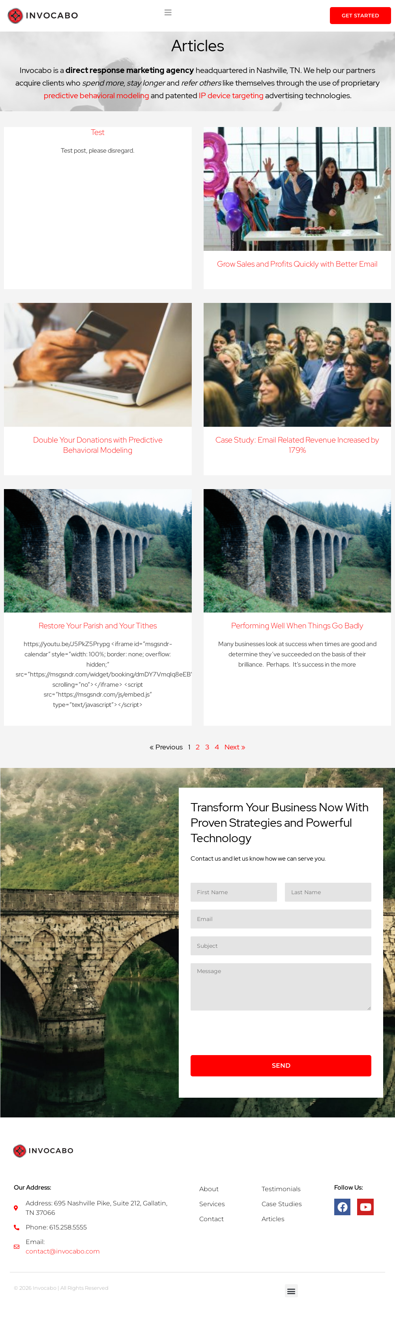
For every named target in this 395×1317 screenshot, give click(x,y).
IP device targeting (231, 95)
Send (281, 1065)
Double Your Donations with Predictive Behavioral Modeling (98, 445)
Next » (235, 746)
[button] (291, 1290)
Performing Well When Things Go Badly (297, 625)
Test (98, 132)
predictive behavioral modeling (96, 95)
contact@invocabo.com (63, 1251)
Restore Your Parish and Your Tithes (98, 625)
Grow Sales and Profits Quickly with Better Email (297, 264)
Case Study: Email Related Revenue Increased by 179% (297, 445)
